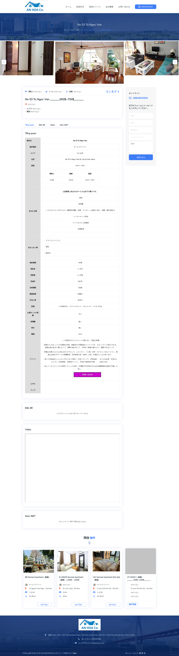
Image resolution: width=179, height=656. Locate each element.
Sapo (74, 653)
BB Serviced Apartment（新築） (71, 577)
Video (52, 125)
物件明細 (45, 605)
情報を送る (141, 157)
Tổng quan (29, 125)
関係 (89, 538)
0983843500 (147, 6)
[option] (89, 64)
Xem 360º (64, 125)
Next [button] (175, 62)
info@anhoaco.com (91, 643)
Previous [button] (4, 62)
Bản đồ (42, 125)
